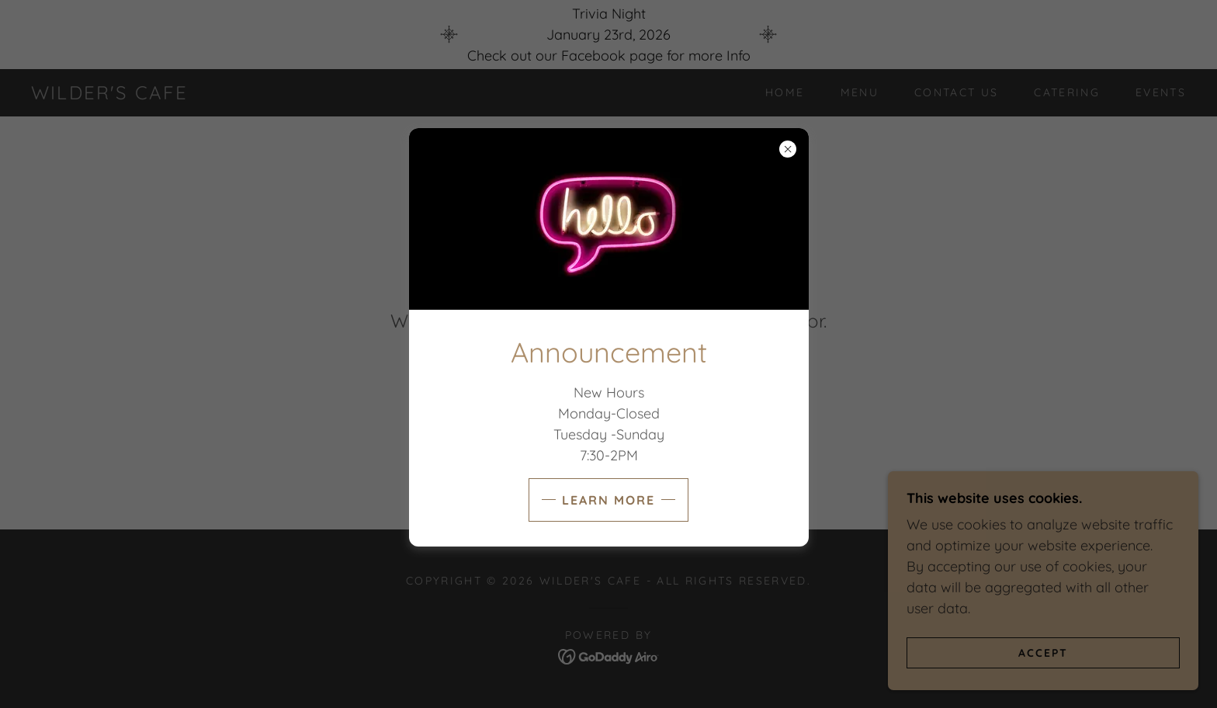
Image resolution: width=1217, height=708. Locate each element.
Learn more (608, 500)
